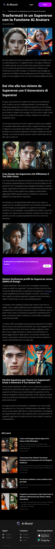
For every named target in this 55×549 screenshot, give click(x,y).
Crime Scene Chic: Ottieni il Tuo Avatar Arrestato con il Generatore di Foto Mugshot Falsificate (36, 460)
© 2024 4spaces (6, 546)
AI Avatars (48, 291)
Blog (3, 11)
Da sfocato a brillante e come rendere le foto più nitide (36, 480)
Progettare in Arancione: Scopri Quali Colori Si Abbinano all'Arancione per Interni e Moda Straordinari (36, 496)
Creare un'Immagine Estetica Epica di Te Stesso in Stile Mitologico (34, 440)
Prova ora (47, 266)
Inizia (45, 5)
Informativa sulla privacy (37, 546)
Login (31, 5)
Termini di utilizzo (48, 546)
